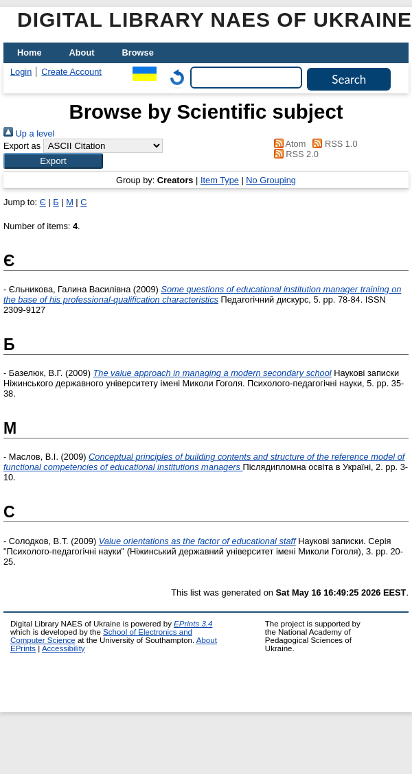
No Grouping (271, 180)
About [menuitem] (82, 52)
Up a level (28, 133)
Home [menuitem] (29, 52)
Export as (22, 146)
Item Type (220, 180)
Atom (287, 144)
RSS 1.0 (333, 144)
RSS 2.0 (294, 154)
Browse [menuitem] (138, 52)
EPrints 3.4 (193, 624)
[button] (53, 161)
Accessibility (63, 648)
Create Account (71, 72)
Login (21, 72)
